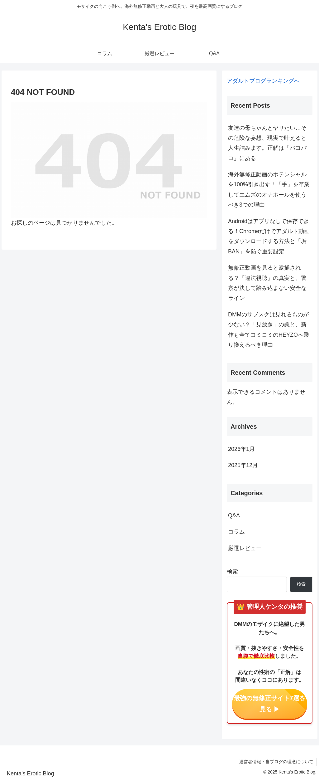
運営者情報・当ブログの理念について (276, 761)
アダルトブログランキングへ (263, 81)
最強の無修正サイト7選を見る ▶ (270, 704)
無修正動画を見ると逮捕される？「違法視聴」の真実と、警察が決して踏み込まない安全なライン (267, 283)
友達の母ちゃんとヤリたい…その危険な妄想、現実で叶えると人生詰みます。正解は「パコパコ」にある (267, 143)
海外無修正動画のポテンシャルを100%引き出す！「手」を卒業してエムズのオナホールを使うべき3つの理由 (269, 189)
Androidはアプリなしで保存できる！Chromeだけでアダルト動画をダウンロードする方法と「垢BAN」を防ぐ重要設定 (269, 236)
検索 (232, 572)
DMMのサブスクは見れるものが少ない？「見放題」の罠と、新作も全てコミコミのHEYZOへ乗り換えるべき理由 (268, 329)
